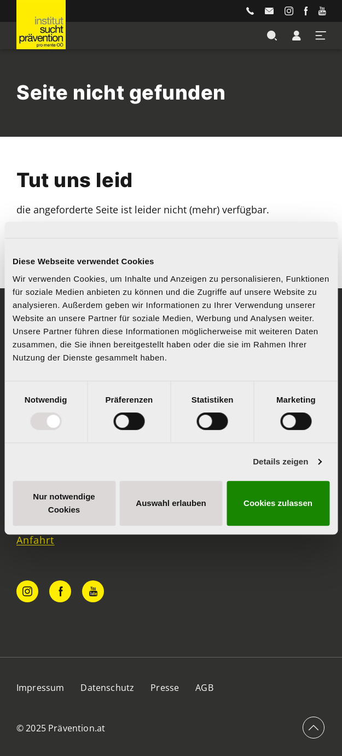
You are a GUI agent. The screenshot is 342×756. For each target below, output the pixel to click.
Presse (164, 688)
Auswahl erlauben (171, 503)
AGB (204, 688)
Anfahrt (35, 539)
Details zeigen (280, 461)
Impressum (40, 688)
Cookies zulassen (278, 503)
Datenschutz (107, 688)
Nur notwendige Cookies (64, 503)
